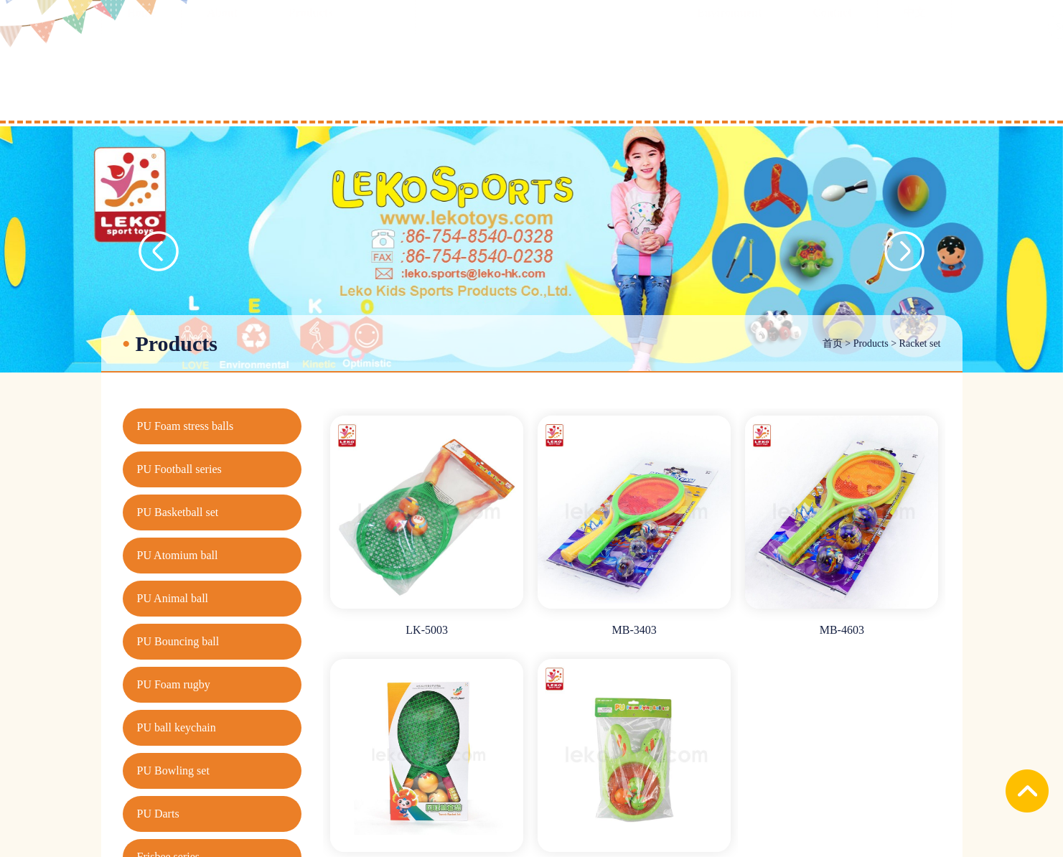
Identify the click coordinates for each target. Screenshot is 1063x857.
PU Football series (179, 469)
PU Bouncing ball (178, 641)
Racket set (920, 343)
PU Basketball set (178, 512)
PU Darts (158, 813)
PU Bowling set (173, 770)
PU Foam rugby (173, 684)
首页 (833, 343)
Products (871, 343)
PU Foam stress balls (185, 426)
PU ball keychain (176, 727)
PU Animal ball (173, 598)
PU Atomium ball (177, 555)
